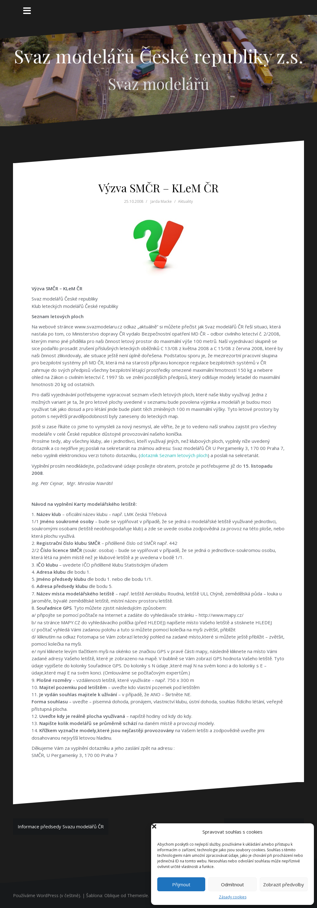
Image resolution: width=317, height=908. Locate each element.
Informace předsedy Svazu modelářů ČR (61, 826)
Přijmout (181, 884)
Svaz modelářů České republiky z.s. (158, 55)
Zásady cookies (232, 897)
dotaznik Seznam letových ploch (174, 455)
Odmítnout (232, 884)
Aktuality (185, 201)
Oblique (111, 895)
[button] (304, 831)
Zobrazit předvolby (283, 884)
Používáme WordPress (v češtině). (47, 895)
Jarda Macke (161, 201)
